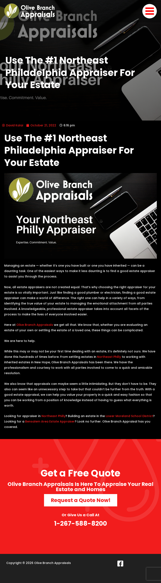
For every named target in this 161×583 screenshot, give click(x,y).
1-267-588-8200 (80, 523)
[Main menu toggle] (149, 11)
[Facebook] (120, 563)
